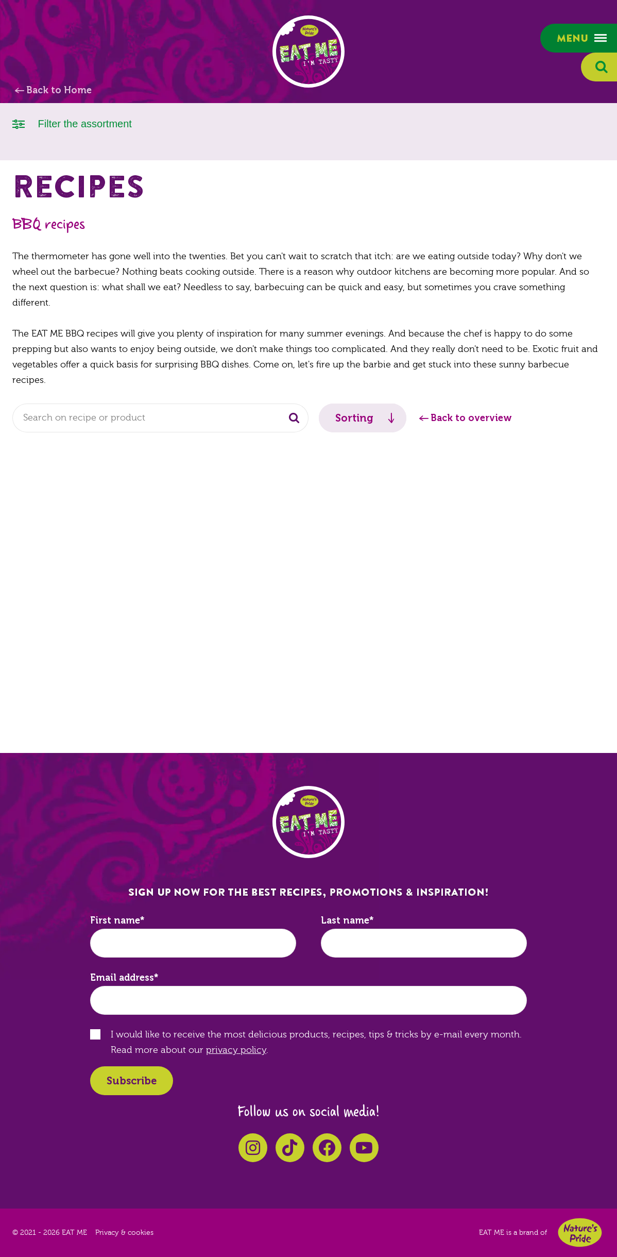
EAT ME (308, 51)
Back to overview (471, 418)
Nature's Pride (580, 1232)
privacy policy (236, 1050)
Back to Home (59, 90)
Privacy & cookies (124, 1233)
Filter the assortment (72, 123)
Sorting (354, 418)
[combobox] (160, 418)
